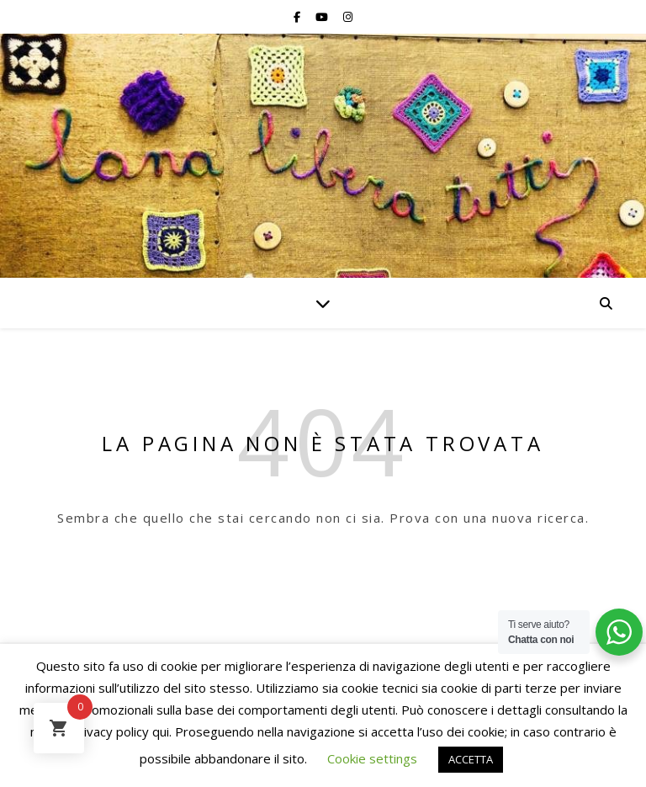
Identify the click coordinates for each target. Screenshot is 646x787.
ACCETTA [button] (470, 759)
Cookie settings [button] (372, 758)
